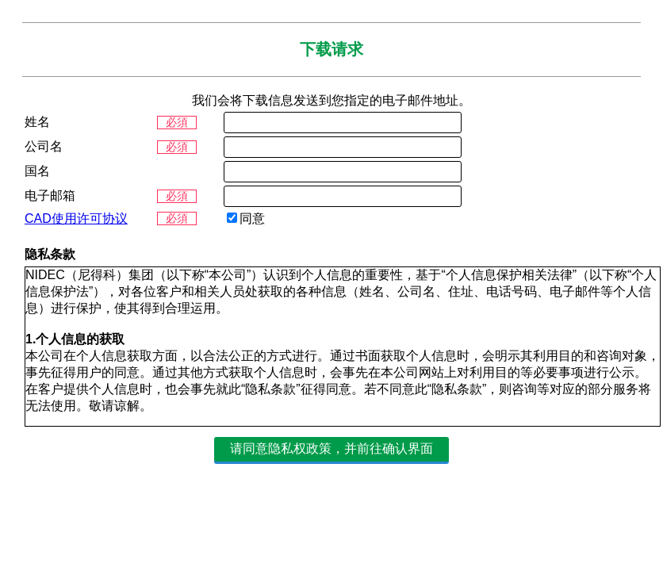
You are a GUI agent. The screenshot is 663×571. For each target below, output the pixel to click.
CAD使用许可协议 (76, 218)
